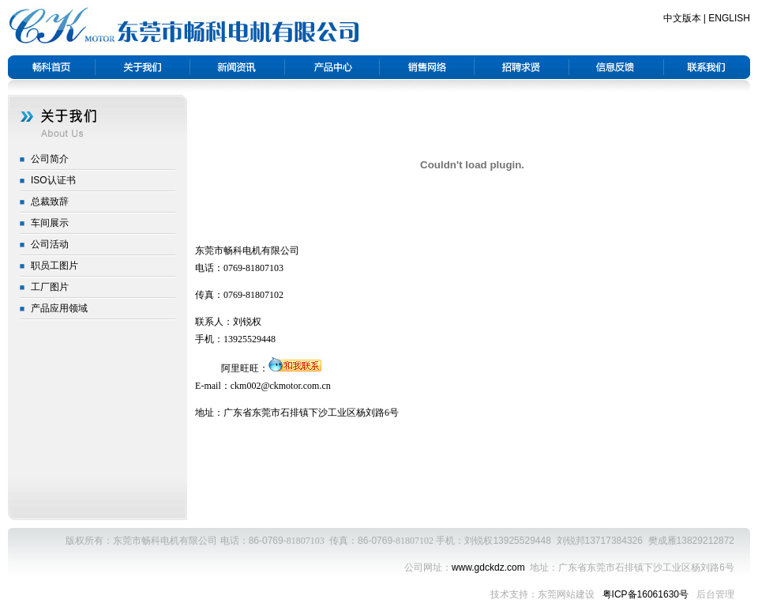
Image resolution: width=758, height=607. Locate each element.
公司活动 (50, 244)
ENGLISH (729, 18)
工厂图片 (50, 286)
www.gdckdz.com (488, 567)
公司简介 (50, 158)
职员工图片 (54, 265)
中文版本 (682, 18)
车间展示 (50, 222)
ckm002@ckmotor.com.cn (281, 385)
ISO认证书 (53, 180)
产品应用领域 (59, 308)
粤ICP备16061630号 (647, 594)
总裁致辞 (50, 201)
